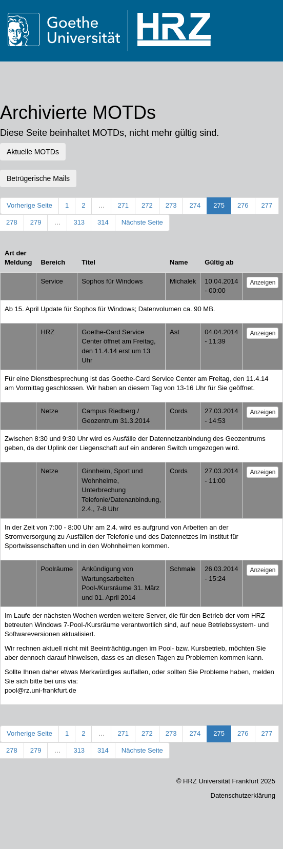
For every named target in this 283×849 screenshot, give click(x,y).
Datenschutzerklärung (243, 795)
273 (171, 205)
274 (194, 205)
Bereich (53, 262)
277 (267, 205)
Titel (88, 262)
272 (147, 205)
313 (79, 222)
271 (123, 205)
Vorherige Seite (29, 205)
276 (243, 205)
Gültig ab (219, 262)
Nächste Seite (142, 222)
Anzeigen (262, 282)
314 (103, 222)
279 (36, 222)
